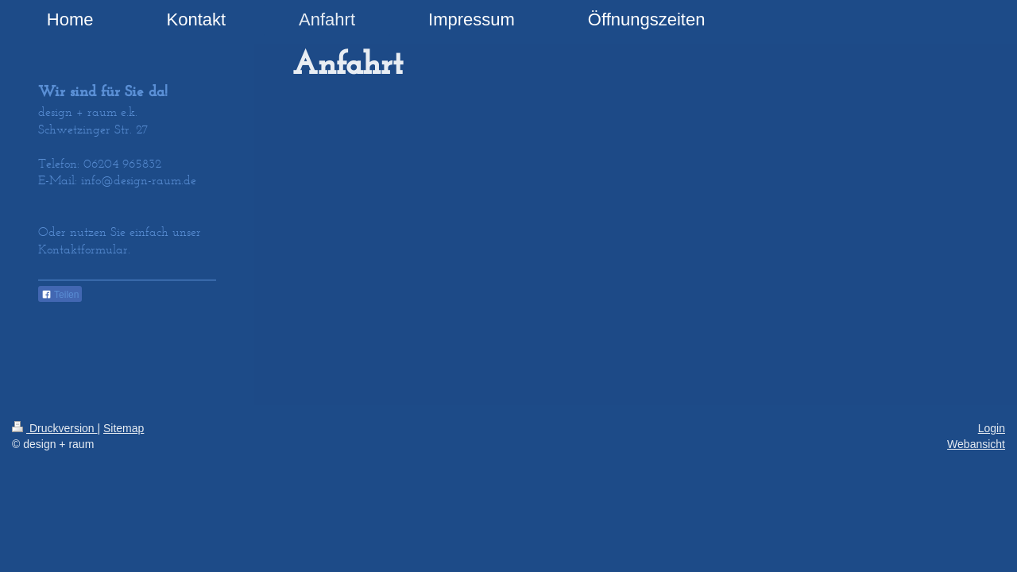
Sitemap (123, 428)
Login (991, 428)
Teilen (60, 294)
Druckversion (54, 428)
